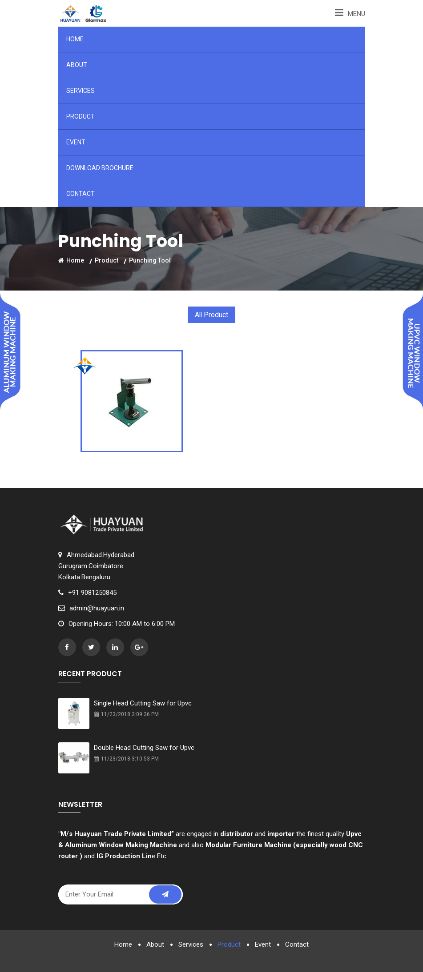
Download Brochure (99, 167)
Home (75, 39)
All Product (211, 315)
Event (75, 142)
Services (80, 90)
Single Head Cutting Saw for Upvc (143, 703)
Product (80, 116)
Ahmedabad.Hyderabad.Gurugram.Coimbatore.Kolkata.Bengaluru (97, 565)
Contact (80, 193)
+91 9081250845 (92, 592)
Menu (350, 13)
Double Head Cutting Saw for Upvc (144, 747)
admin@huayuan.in (96, 608)
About (76, 64)
